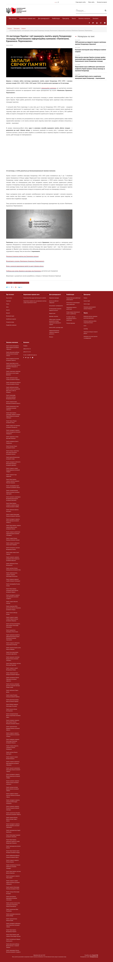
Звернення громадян (54, 298)
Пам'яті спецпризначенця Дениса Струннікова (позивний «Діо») (13, 715)
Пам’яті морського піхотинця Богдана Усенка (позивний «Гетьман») (12, 658)
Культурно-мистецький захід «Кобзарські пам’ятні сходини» (91, 49)
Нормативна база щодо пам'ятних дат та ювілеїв (34, 298)
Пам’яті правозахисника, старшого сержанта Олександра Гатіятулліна (11, 574)
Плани (7, 304)
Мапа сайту (91, 2)
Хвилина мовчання (84, 18)
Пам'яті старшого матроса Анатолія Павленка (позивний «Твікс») (13, 795)
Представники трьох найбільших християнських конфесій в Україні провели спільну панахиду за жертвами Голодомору (91, 68)
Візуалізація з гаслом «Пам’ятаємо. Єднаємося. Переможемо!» (25, 261)
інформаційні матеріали (48, 88)
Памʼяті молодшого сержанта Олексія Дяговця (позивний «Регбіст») (13, 520)
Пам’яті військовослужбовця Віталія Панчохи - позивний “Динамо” (12, 945)
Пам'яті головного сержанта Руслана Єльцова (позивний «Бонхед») (12, 808)
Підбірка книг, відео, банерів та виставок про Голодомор (23, 271)
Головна (10, 28)
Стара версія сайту (81, 2)
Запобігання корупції (11, 319)
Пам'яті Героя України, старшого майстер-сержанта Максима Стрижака (12, 481)
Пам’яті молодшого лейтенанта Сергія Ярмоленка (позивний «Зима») (13, 925)
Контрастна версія (102, 2)
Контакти (95, 18)
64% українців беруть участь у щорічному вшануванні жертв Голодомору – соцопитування (91, 76)
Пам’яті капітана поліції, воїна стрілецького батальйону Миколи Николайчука (13, 904)
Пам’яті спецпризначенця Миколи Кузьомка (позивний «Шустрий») (12, 492)
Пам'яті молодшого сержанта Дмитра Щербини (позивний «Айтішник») (13, 825)
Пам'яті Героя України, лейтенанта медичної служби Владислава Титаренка (13, 841)
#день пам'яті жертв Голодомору (21, 282)
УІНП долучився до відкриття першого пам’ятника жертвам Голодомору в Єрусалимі (91, 42)
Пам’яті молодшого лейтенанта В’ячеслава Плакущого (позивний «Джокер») (13, 463)
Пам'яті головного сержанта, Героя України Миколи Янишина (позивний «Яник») (12, 722)
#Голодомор (9, 282)
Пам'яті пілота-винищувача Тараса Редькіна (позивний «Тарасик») (12, 347)
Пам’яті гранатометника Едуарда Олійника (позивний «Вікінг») (13, 728)
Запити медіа (87, 304)
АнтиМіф (86, 328)
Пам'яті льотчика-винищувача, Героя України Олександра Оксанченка (13, 625)
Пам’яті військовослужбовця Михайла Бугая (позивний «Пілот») (12, 354)
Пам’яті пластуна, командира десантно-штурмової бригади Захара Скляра (13, 685)
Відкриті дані (52, 313)
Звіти (7, 307)
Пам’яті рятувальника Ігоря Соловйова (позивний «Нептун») (12, 408)
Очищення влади (10, 322)
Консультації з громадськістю (56, 305)
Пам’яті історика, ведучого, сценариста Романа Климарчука (12, 747)
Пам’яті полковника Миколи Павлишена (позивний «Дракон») (12, 679)
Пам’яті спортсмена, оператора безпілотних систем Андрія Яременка (13, 373)
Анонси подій (87, 301)
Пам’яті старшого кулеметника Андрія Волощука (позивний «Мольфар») (13, 533)
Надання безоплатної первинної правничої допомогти (54, 332)
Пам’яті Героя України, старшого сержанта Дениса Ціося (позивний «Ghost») (13, 527)
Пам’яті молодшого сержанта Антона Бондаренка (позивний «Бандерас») (13, 432)
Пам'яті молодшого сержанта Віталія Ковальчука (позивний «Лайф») (13, 776)
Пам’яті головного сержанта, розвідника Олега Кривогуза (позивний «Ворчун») (12, 558)
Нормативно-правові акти (27, 18)
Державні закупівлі (53, 316)
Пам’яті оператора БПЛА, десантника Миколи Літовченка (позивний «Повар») (13, 608)
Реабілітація (56, 18)
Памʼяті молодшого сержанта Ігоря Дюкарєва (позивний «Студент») (13, 596)
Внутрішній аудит (10, 316)
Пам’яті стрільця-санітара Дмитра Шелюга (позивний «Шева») (12, 789)
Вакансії (8, 313)
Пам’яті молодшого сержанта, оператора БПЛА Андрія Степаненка (13, 801)
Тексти (74, 18)
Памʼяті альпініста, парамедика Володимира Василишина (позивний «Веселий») (13, 498)
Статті (85, 325)
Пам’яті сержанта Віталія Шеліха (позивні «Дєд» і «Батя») (11, 819)
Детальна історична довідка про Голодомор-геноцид (22, 256)
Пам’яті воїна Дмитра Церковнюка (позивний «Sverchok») (11, 898)
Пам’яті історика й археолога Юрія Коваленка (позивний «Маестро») (12, 763)
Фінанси (51, 337)
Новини (24, 28)
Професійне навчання (11, 325)
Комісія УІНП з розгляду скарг (56, 327)
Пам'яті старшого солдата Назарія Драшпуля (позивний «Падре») (13, 470)
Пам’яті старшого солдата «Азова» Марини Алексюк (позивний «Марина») (12, 619)
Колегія (8, 310)
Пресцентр (65, 18)
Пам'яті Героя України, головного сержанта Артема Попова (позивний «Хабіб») (12, 505)
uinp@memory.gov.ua (32, 355)
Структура (8, 301)
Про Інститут (13, 18)
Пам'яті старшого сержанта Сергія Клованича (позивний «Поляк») (12, 734)
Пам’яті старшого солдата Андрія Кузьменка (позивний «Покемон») (13, 882)
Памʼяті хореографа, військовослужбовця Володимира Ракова (11, 397)
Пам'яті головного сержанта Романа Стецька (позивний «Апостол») (12, 782)
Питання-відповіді (70, 323)
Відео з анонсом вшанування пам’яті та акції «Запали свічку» (25, 266)
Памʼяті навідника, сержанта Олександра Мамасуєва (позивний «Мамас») (12, 741)
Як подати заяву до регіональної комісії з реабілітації (71, 318)
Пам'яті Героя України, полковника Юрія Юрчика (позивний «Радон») (12, 590)
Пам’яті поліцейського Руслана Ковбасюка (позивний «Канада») (13, 866)
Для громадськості (43, 18)
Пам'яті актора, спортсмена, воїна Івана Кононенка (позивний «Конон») (12, 452)
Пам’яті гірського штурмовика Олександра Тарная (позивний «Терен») (13, 769)
